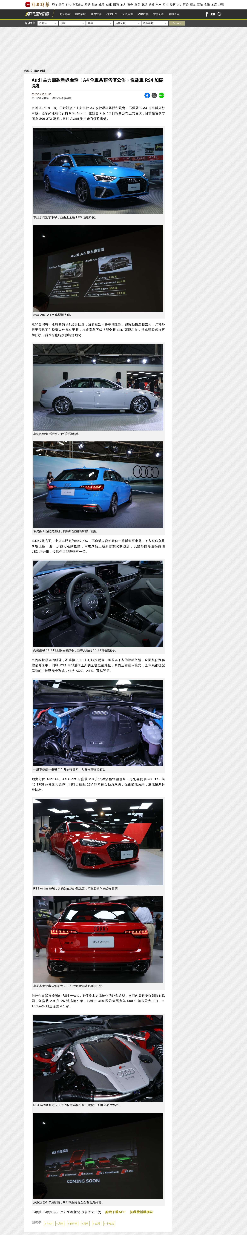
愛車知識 (158, 14)
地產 (214, 4)
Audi (49, 1223)
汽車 (158, 4)
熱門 (61, 4)
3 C (179, 4)
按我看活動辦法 (141, 1212)
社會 (95, 4)
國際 (116, 4)
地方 (123, 4)
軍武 (87, 4)
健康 (109, 4)
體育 (172, 4)
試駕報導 (111, 14)
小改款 (110, 1223)
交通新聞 (127, 14)
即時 (54, 4)
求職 (221, 4)
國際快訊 (96, 14)
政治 (68, 4)
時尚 (165, 4)
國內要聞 (80, 14)
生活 (102, 4)
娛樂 (151, 4)
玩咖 (200, 4)
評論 (186, 4)
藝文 (193, 4)
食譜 (207, 4)
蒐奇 (130, 4)
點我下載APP (115, 1212)
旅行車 (74, 1223)
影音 (137, 4)
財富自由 (78, 4)
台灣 (97, 1223)
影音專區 (65, 14)
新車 (86, 1223)
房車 (60, 1223)
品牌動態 (143, 14)
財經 (144, 4)
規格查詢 (174, 14)
